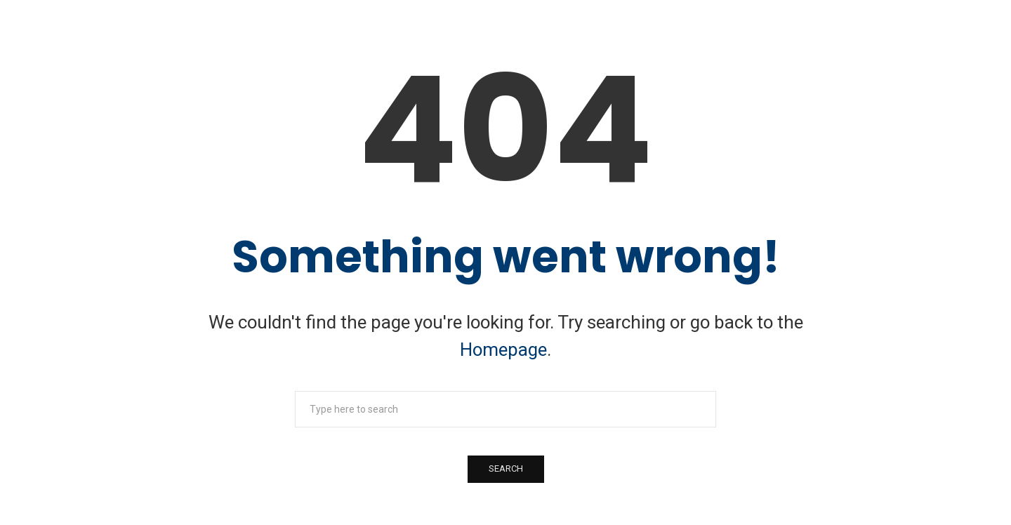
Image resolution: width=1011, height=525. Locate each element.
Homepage (503, 349)
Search (506, 468)
